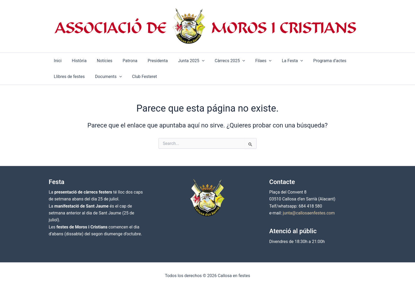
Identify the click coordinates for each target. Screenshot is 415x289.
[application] (192, 61)
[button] (181, 61)
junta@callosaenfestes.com (309, 212)
